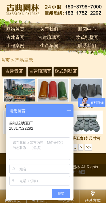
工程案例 (15, 45)
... (74, 147)
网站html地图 (73, 172)
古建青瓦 (15, 37)
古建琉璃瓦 (49, 37)
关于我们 (49, 29)
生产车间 (49, 45)
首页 (5, 60)
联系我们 (87, 45)
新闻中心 (87, 29)
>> (88, 147)
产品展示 (24, 60)
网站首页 (15, 29)
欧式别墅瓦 (87, 37)
